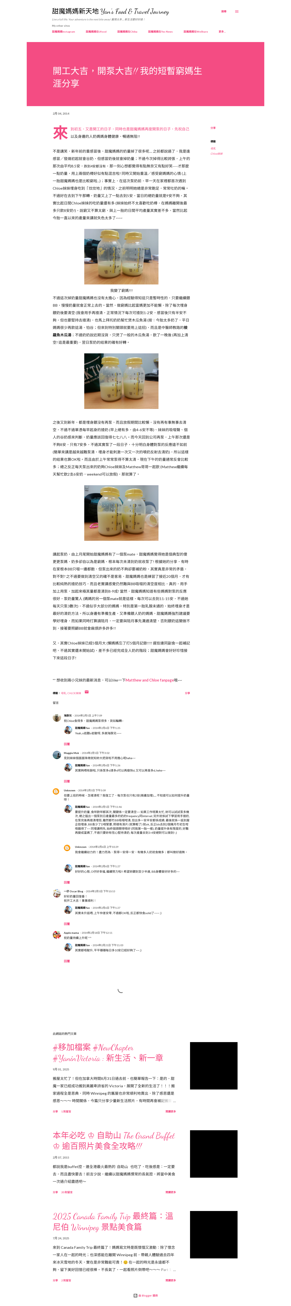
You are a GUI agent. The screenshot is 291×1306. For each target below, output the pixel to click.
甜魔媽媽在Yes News (160, 31)
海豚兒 (68, 715)
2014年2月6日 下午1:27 (106, 866)
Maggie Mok (71, 752)
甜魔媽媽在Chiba (127, 31)
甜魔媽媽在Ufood (96, 31)
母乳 (213, 148)
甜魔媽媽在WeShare (196, 31)
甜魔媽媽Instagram (63, 31)
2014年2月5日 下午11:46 (107, 806)
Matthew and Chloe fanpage (150, 680)
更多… (222, 31)
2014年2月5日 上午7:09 (88, 715)
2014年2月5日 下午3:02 (95, 752)
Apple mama (71, 932)
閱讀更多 (171, 1111)
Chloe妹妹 (216, 153)
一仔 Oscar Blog (73, 891)
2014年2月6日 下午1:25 (106, 727)
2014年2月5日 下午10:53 (100, 891)
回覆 (67, 744)
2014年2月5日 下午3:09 (92, 790)
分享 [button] (213, 127)
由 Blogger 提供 (145, 1295)
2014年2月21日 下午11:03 (108, 945)
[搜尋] (223, 11)
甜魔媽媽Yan (82, 727)
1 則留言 (66, 1111)
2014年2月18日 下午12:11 (97, 932)
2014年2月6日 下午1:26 (106, 765)
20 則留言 (67, 1192)
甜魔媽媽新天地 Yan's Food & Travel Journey (110, 11)
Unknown (69, 790)
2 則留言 (66, 1280)
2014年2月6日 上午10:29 (103, 846)
